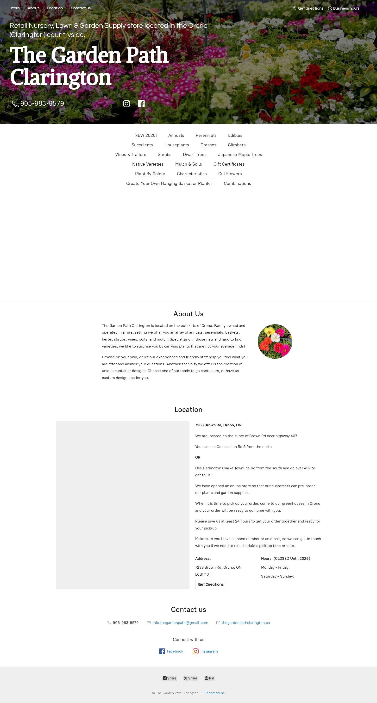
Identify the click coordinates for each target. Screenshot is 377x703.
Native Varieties (148, 164)
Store (15, 8)
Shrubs (164, 154)
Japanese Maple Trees (240, 154)
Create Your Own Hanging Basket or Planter (169, 183)
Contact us (81, 8)
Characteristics (192, 173)
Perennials (206, 135)
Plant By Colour (150, 173)
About (33, 8)
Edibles (235, 135)
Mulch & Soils (188, 164)
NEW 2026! (146, 135)
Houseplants (176, 145)
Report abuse (214, 693)
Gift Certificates (229, 164)
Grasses (208, 145)
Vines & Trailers (130, 154)
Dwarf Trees (195, 154)
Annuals (176, 135)
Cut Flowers (230, 173)
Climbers (237, 145)
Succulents (142, 145)
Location (55, 8)
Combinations (237, 183)
